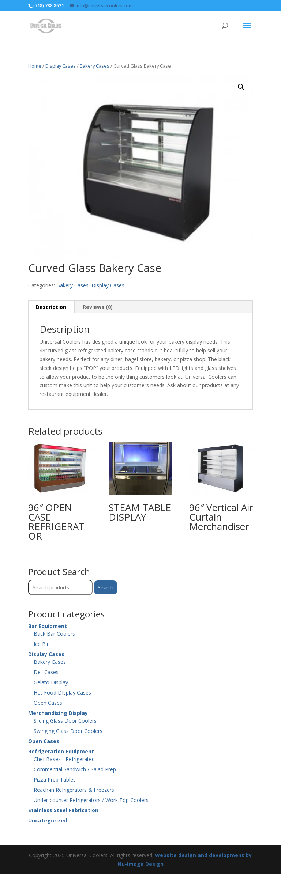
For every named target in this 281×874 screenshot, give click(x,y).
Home (34, 66)
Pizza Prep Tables (55, 779)
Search (105, 587)
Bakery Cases (94, 66)
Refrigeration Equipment (61, 751)
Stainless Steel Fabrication (63, 810)
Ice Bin (42, 643)
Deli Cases (46, 672)
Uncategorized (47, 820)
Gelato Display (51, 682)
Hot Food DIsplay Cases (62, 692)
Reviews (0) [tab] (98, 306)
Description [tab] (51, 306)
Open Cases (48, 702)
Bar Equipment (47, 626)
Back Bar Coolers (54, 633)
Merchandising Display (58, 713)
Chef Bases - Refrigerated (64, 759)
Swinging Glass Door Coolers (68, 730)
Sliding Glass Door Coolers (65, 720)
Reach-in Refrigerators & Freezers (74, 789)
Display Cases (60, 66)
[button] (241, 87)
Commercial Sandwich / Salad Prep (75, 769)
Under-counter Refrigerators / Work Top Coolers (91, 800)
